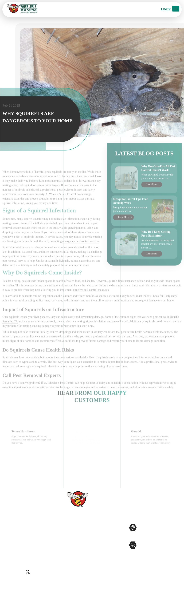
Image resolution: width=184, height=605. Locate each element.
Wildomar (7, 552)
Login (166, 9)
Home (64, 526)
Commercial (101, 531)
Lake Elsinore (43, 544)
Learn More (151, 197)
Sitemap (65, 572)
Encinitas (29, 544)
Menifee (7, 548)
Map (148, 537)
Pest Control (101, 526)
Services (65, 531)
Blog (63, 552)
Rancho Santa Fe (33, 548)
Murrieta (17, 548)
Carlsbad (7, 544)
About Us (66, 536)
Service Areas (68, 562)
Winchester (21, 552)
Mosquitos (100, 536)
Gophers (99, 546)
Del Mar (17, 544)
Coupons (66, 557)
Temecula (48, 548)
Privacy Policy (69, 577)
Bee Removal (102, 541)
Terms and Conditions (73, 582)
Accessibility (68, 567)
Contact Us (67, 547)
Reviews (65, 541)
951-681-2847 (151, 551)
